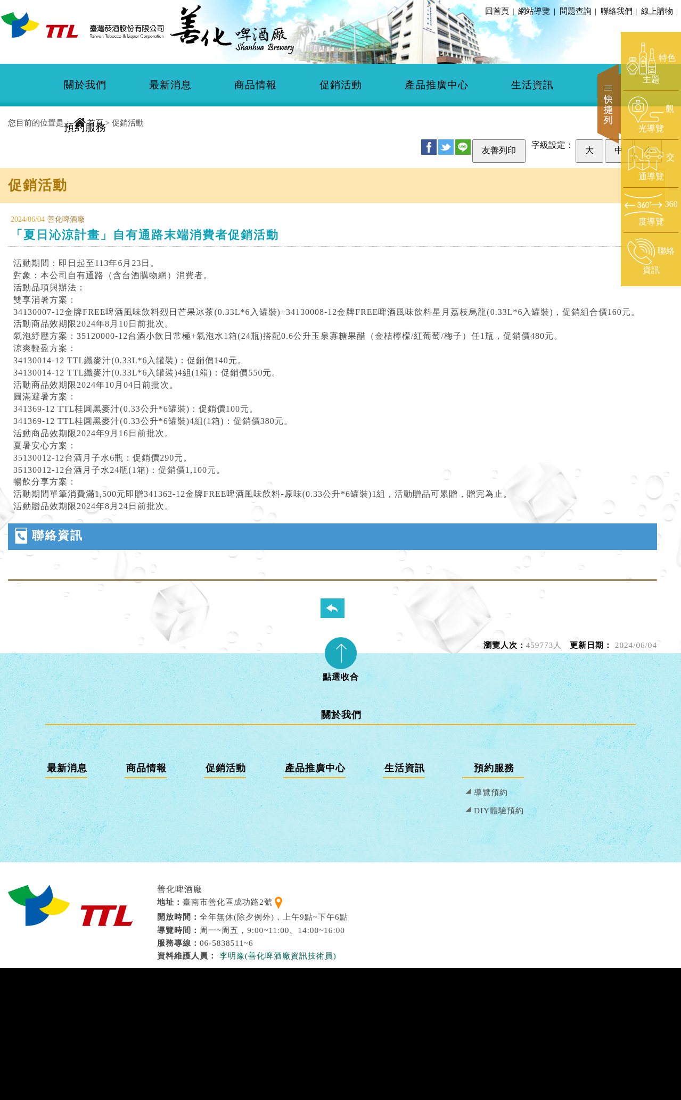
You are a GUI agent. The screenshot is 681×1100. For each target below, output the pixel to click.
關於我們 (85, 84)
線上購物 (658, 10)
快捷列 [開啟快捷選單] (609, 104)
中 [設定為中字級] (618, 150)
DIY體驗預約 (499, 810)
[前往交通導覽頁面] (650, 163)
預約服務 (85, 127)
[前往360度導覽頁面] (650, 209)
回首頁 (497, 10)
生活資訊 (532, 84)
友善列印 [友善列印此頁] (499, 150)
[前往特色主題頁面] (650, 63)
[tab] (341, 655)
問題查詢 (577, 10)
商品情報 (255, 84)
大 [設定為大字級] (589, 150)
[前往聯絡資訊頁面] (650, 256)
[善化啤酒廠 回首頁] (82, 25)
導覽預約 (491, 792)
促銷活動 (340, 84)
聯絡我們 (618, 10)
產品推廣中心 (437, 84)
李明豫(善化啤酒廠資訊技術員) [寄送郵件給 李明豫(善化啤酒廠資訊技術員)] (278, 955)
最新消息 (170, 84)
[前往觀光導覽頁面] (650, 114)
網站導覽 (534, 10)
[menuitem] (85, 85)
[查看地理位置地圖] (278, 901)
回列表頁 (339, 607)
